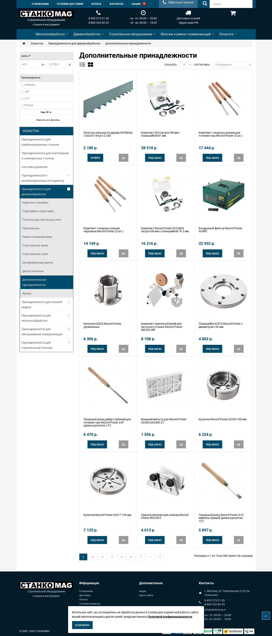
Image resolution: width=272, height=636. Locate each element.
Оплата (83, 598)
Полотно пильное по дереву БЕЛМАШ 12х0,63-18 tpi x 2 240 (108, 134)
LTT (27, 98)
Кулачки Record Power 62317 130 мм (107, 513)
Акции (142, 589)
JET (27, 91)
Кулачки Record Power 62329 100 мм (222, 418)
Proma (29, 105)
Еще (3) (46, 112)
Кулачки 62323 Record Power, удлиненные (102, 324)
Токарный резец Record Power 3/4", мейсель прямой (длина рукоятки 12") (221, 516)
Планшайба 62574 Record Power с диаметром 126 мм (221, 324)
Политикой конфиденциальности (170, 616)
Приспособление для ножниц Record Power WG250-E (165, 515)
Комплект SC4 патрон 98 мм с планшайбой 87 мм (160, 134)
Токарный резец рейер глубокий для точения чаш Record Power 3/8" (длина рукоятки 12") (107, 421)
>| (160, 555)
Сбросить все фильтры (47, 120)
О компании (86, 589)
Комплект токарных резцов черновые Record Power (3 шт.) (103, 229)
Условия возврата (89, 602)
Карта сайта (146, 594)
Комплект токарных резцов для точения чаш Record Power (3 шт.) (221, 134)
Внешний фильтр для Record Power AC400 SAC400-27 (164, 420)
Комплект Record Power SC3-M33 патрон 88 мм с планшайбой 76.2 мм (165, 229)
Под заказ (154, 157)
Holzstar (30, 84)
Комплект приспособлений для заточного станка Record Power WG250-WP (161, 326)
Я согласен (82, 625)
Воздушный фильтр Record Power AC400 (220, 229)
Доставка (84, 594)
